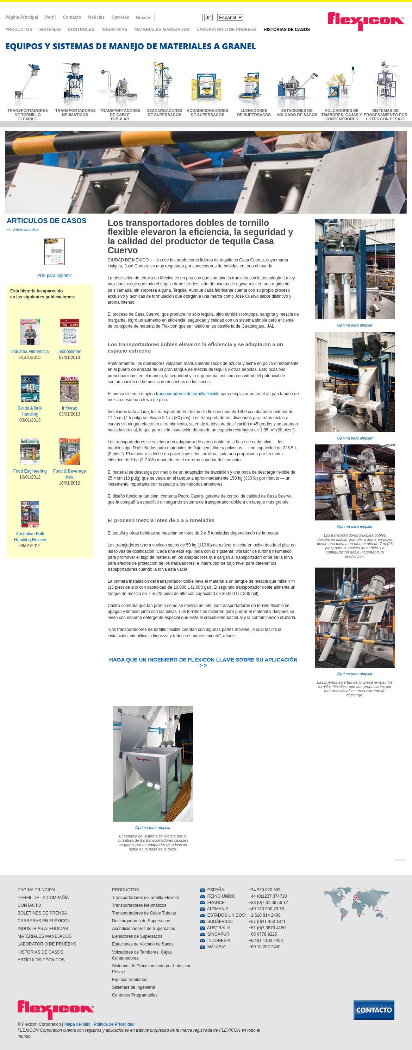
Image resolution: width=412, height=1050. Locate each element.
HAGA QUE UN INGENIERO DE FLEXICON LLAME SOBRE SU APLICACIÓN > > (203, 662)
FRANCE (212, 902)
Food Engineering (30, 471)
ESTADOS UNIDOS (222, 915)
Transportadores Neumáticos (139, 905)
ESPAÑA (212, 889)
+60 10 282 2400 (264, 946)
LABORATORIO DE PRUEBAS (227, 29)
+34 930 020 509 (264, 889)
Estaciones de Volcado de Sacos (143, 944)
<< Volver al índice (23, 229)
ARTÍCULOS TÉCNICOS (41, 959)
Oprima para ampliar (355, 273)
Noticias (96, 17)
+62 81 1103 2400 (266, 940)
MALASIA (213, 946)
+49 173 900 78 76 (266, 908)
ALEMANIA (214, 908)
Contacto (72, 17)
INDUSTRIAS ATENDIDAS (43, 928)
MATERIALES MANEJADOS (161, 29)
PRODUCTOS (18, 29)
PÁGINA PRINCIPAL (37, 889)
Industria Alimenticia (30, 351)
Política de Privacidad (114, 1024)
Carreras (120, 17)
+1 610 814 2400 (264, 915)
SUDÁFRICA (216, 921)
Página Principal (21, 17)
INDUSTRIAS (114, 29)
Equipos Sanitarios (129, 979)
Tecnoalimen (69, 351)
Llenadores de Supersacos (137, 936)
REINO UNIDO (218, 896)
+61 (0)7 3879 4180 (267, 927)
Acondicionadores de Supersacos (143, 928)
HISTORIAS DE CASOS (287, 29)
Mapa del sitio (77, 1024)
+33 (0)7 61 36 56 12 (268, 902)
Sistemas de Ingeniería (133, 987)
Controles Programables (134, 995)
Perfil (50, 17)
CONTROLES (81, 29)
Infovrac (69, 408)
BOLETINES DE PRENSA (42, 913)
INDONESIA (215, 940)
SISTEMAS (50, 29)
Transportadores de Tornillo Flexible (145, 897)
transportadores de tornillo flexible (187, 393)
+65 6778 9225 (263, 934)
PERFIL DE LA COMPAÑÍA (43, 897)
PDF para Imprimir (54, 275)
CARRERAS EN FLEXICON (44, 920)
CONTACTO (29, 905)
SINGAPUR (214, 934)
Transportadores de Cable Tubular (144, 913)
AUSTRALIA (215, 927)
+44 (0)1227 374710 (268, 896)
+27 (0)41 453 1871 (267, 921)
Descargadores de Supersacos (141, 920)
